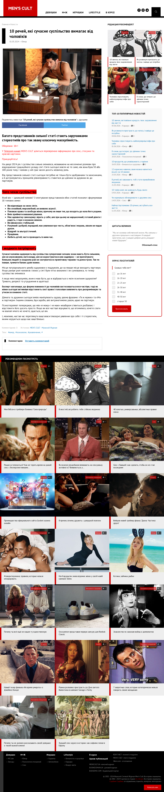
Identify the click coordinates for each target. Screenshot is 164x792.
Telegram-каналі (12, 151)
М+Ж (64, 12)
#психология (20, 332)
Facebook (14, 125)
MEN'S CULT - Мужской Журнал (43, 327)
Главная (5, 24)
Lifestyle (94, 12)
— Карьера (68, 762)
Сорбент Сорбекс (117, 781)
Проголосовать (122, 309)
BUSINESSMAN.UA (103, 768)
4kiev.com (122, 761)
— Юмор (23, 758)
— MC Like (10, 758)
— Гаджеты (51, 758)
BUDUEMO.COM (104, 771)
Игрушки (78, 12)
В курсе (110, 12)
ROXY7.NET (125, 754)
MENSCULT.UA (101, 764)
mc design (139, 779)
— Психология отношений (30, 762)
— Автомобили (52, 762)
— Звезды (10, 762)
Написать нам (152, 787)
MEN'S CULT (124, 758)
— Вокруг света (70, 765)
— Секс (23, 765)
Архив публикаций (98, 758)
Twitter (39, 125)
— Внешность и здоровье (74, 758)
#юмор (11, 332)
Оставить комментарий (37, 340)
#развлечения (34, 332)
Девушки (51, 12)
